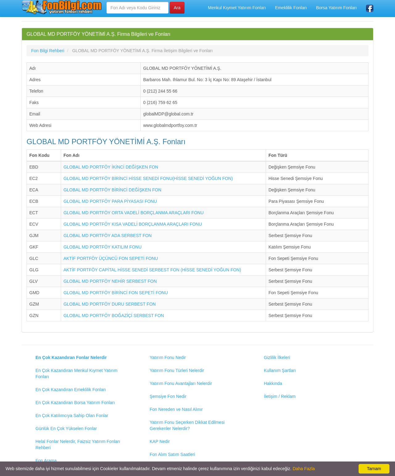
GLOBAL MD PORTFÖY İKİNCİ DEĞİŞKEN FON (111, 167)
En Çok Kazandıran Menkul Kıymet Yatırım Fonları (76, 373)
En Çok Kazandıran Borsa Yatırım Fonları (75, 402)
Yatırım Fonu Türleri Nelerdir (177, 370)
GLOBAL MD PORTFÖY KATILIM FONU (103, 246)
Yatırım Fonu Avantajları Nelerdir (181, 383)
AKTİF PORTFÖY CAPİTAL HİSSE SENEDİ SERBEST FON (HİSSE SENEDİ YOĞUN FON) (152, 269)
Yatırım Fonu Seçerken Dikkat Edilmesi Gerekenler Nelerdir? (187, 425)
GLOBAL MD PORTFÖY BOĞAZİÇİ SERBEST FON (114, 315)
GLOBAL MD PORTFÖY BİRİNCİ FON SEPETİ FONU (116, 292)
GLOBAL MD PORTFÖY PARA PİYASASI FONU (110, 201)
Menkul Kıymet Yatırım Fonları (237, 7)
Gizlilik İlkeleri (277, 357)
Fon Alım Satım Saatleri (172, 454)
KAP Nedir (160, 441)
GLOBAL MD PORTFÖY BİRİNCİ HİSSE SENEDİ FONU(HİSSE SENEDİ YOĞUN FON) (148, 178)
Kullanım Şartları (280, 370)
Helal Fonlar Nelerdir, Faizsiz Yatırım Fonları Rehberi (77, 444)
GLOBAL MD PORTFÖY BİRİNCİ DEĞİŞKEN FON (112, 189)
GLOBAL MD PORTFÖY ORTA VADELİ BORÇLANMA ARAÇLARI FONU (134, 212)
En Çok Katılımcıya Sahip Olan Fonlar (71, 415)
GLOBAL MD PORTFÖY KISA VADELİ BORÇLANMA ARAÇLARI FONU (133, 224)
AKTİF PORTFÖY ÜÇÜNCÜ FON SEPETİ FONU (111, 258)
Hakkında (273, 383)
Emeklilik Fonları (291, 7)
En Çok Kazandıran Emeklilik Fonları (70, 389)
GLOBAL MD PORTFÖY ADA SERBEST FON (108, 235)
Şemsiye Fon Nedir (168, 396)
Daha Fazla (304, 468)
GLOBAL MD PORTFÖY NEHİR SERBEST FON (110, 281)
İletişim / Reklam (280, 396)
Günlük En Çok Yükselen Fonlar (66, 428)
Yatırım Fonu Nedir (168, 357)
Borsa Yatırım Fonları (336, 7)
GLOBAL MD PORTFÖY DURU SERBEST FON (110, 304)
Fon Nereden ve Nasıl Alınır (176, 409)
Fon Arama (45, 460)
